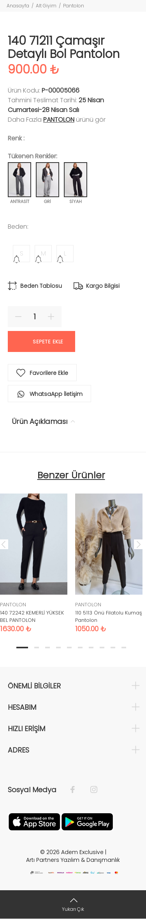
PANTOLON (58, 119)
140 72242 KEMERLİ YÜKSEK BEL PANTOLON (32, 616)
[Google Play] (87, 821)
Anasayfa (18, 5)
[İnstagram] (90, 789)
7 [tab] (91, 647)
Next (138, 544)
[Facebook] (76, 789)
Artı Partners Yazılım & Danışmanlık (73, 860)
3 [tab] (47, 647)
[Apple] (34, 821)
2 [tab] (36, 647)
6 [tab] (80, 647)
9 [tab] (113, 647)
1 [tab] (22, 647)
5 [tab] (69, 647)
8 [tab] (102, 647)
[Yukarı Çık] (73, 904)
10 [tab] (123, 647)
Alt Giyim (46, 5)
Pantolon (73, 5)
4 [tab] (58, 647)
